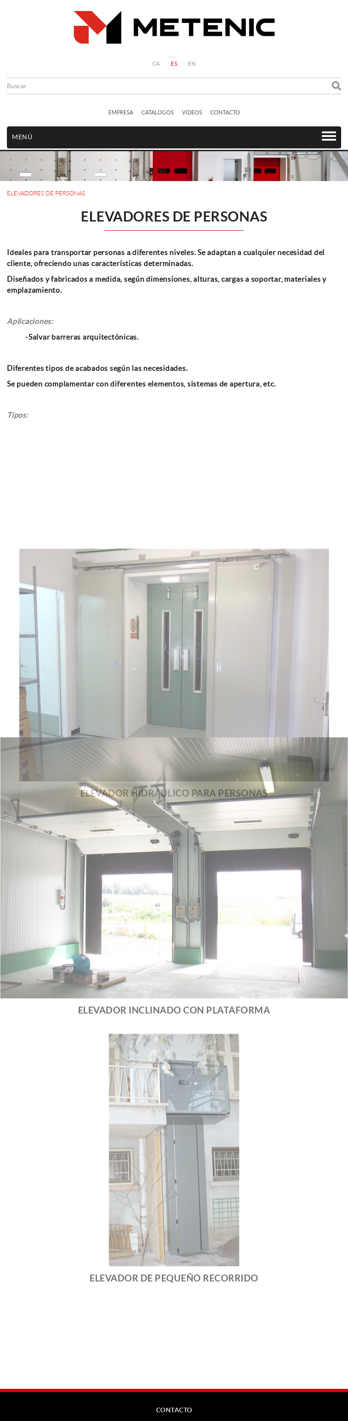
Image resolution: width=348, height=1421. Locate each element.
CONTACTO (225, 112)
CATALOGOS (157, 112)
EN (192, 64)
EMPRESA (120, 112)
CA (156, 64)
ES (174, 64)
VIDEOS (192, 112)
